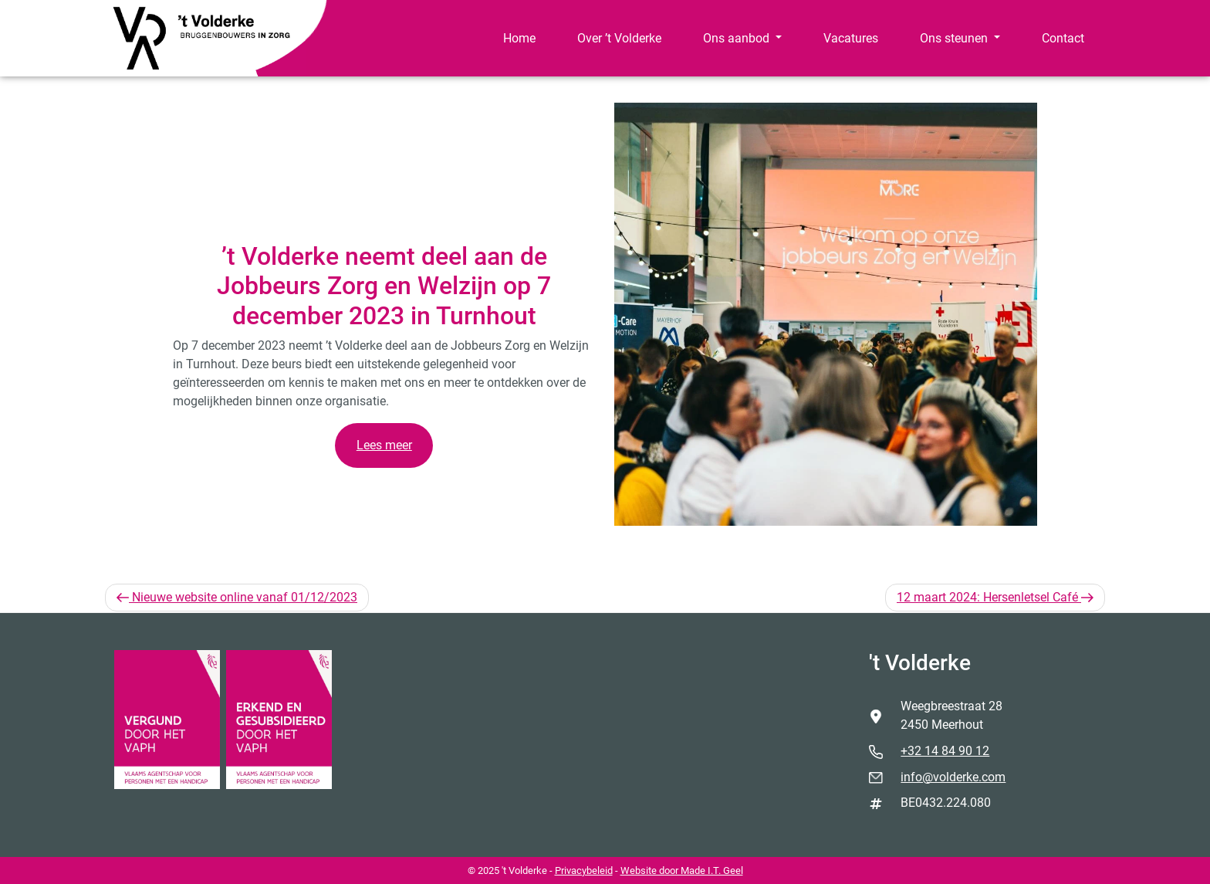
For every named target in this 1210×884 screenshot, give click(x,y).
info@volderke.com (953, 777)
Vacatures (850, 38)
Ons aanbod (737, 38)
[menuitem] (519, 38)
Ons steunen (955, 38)
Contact (1063, 38)
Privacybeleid (584, 870)
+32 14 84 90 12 (945, 750)
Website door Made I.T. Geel (681, 870)
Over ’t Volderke (619, 38)
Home (519, 38)
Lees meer (384, 445)
